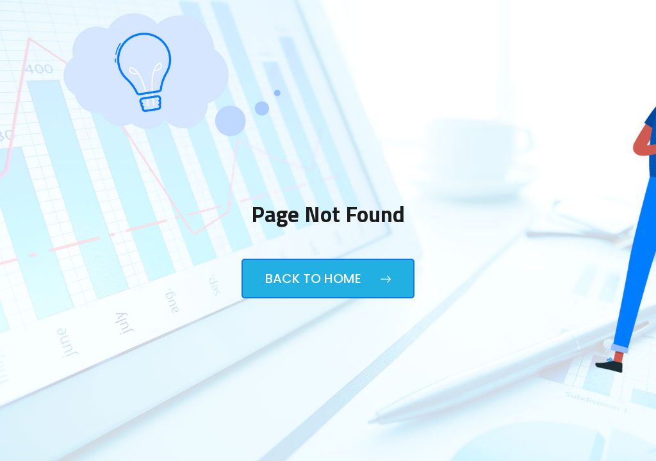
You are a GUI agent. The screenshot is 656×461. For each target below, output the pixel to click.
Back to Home (328, 278)
